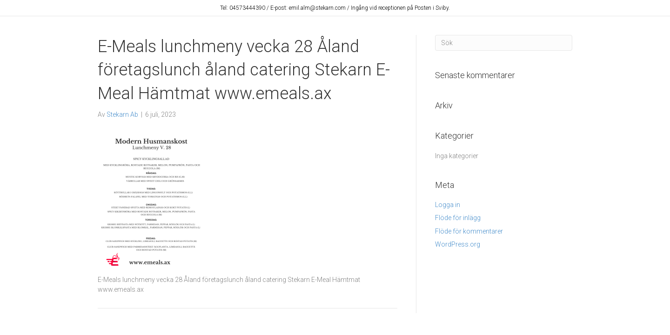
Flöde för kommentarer (469, 231)
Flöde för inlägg (458, 217)
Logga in (447, 204)
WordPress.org (457, 244)
